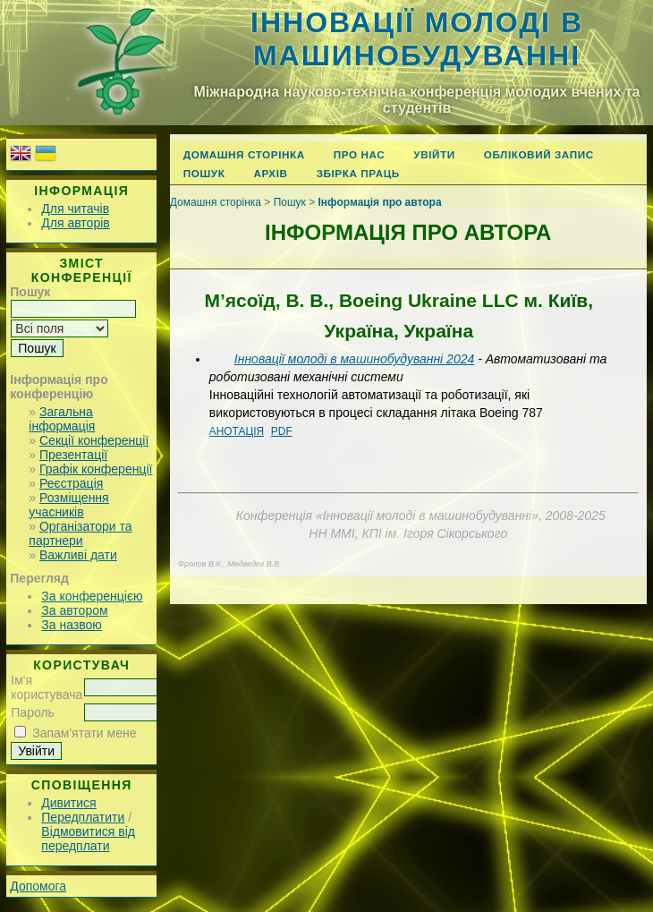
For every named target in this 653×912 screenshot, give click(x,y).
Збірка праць (358, 173)
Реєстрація (71, 483)
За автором (74, 610)
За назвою (71, 625)
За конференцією (91, 596)
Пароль (33, 712)
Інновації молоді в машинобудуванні (416, 39)
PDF (282, 431)
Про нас (360, 154)
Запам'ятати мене (84, 733)
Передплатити (82, 817)
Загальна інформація (62, 419)
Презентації (73, 454)
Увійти (433, 154)
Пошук (204, 173)
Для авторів (75, 223)
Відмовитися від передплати (88, 838)
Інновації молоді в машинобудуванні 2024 (354, 359)
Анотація (236, 431)
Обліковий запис (539, 154)
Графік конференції (95, 469)
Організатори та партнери (80, 533)
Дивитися (68, 803)
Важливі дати (78, 555)
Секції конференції (93, 440)
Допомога (38, 886)
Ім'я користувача (46, 687)
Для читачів (75, 208)
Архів (270, 173)
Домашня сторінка (244, 154)
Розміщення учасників (68, 504)
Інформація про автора (380, 202)
